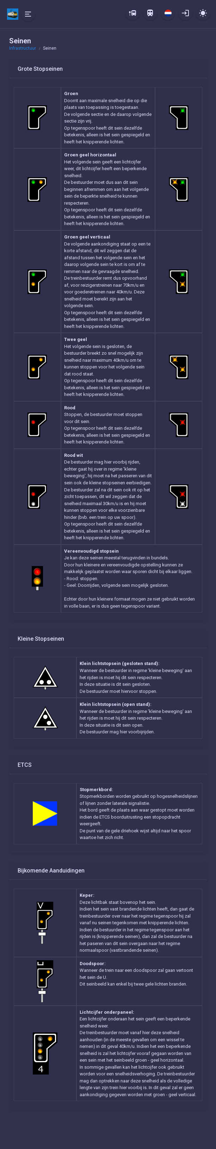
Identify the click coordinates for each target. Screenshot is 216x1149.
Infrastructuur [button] (22, 48)
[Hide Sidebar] (28, 14)
